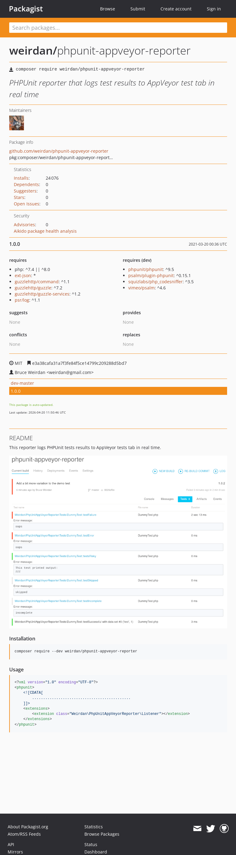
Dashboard (95, 852)
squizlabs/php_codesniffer (155, 281)
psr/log (22, 300)
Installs (21, 178)
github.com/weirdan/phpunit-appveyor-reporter (58, 151)
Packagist (26, 8)
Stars (19, 197)
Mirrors (15, 852)
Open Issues (26, 204)
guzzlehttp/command (37, 281)
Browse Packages (101, 834)
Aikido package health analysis (45, 231)
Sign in (214, 9)
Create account (176, 9)
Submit (137, 9)
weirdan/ (33, 50)
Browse (107, 9)
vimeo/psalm (141, 288)
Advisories (24, 224)
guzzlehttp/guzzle (33, 288)
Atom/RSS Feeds (24, 834)
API (11, 844)
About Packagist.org (28, 827)
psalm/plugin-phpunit (151, 275)
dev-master (22, 383)
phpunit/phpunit (145, 269)
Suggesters (25, 191)
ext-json (23, 275)
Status (90, 844)
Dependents (26, 184)
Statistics (93, 827)
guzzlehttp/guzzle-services (42, 294)
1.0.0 (16, 391)
